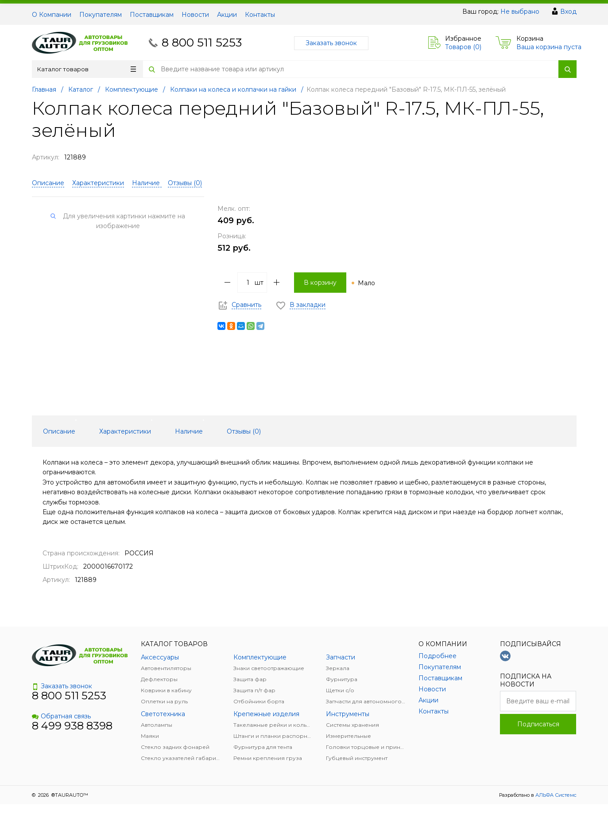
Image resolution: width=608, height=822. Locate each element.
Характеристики (98, 183)
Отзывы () (185, 183)
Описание (48, 183)
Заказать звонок (331, 43)
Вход (568, 12)
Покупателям (100, 15)
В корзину (320, 283)
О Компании (51, 15)
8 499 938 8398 (72, 725)
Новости (195, 15)
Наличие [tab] (189, 431)
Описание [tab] (59, 431)
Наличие (147, 183)
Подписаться (538, 724)
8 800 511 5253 (202, 42)
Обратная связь (61, 716)
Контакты (260, 15)
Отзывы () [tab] (244, 431)
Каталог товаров (86, 69)
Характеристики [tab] (125, 431)
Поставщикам (152, 15)
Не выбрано (519, 12)
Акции (227, 15)
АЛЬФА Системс (555, 795)
